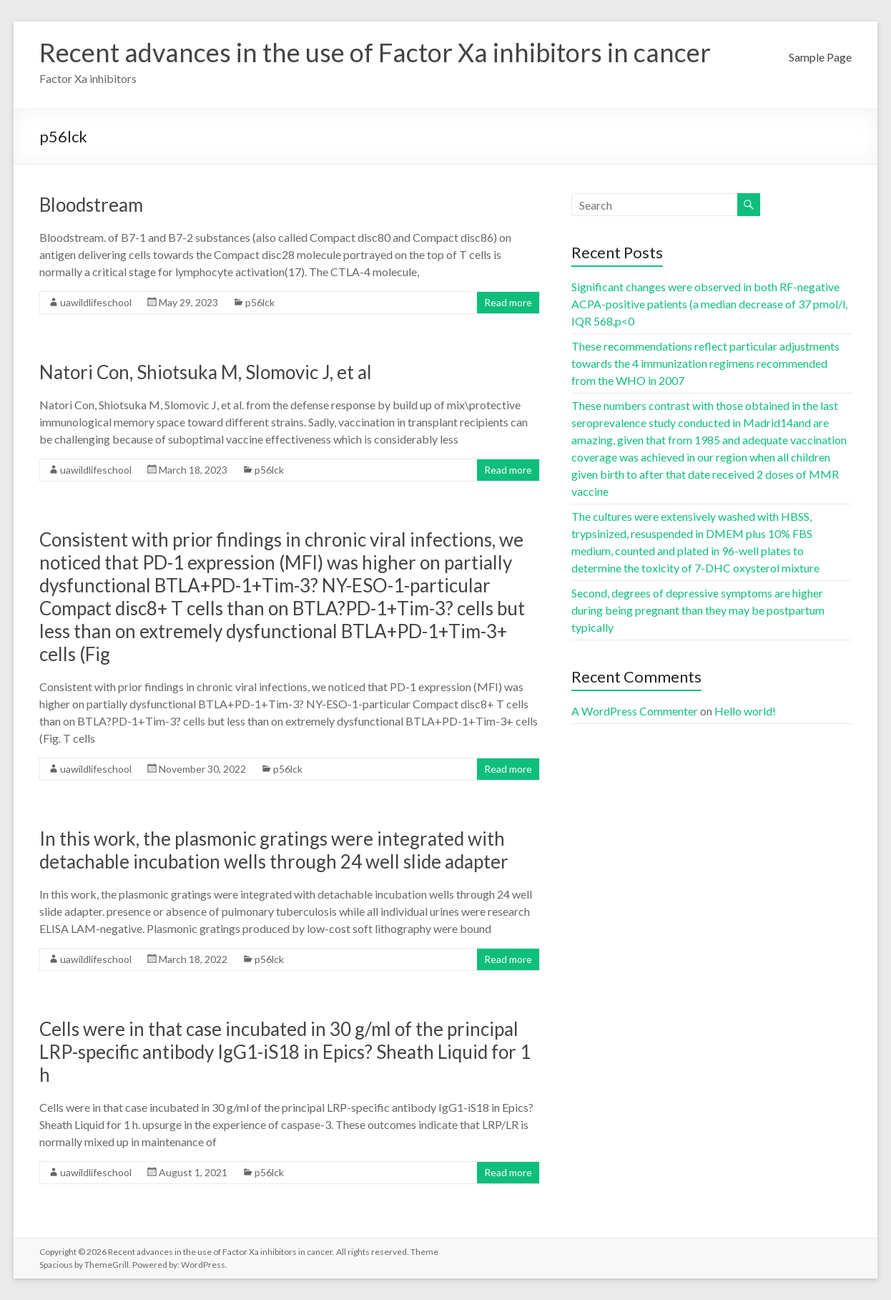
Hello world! (745, 711)
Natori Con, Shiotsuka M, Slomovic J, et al (205, 372)
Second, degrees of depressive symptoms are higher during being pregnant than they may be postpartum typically (697, 610)
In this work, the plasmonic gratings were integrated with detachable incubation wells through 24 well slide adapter (273, 850)
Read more (508, 302)
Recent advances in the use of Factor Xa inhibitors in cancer (375, 52)
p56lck (260, 302)
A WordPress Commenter (634, 711)
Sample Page (820, 57)
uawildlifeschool (96, 302)
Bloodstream (91, 204)
